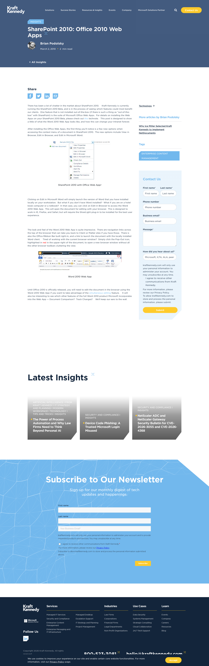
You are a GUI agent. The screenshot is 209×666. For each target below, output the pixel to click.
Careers (165, 622)
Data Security (139, 614)
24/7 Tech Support (141, 630)
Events (112, 10)
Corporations (110, 618)
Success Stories (68, 10)
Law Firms (109, 614)
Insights (60, 414)
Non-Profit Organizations (115, 630)
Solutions (49, 10)
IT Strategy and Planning (87, 622)
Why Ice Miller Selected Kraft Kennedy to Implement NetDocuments (155, 129)
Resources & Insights (92, 10)
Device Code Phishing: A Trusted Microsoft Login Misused (102, 426)
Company (127, 10)
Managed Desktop (84, 614)
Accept (173, 660)
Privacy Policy (161, 292)
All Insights (39, 62)
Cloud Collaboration (142, 626)
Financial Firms (111, 622)
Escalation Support (84, 618)
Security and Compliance (102, 414)
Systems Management (143, 618)
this (86, 118)
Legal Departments (113, 626)
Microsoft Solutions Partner (151, 10)
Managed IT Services (56, 614)
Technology (145, 105)
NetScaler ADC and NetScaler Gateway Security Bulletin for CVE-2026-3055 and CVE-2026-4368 (157, 423)
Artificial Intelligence (48, 402)
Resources (166, 626)
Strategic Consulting (142, 622)
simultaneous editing (100, 292)
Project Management (85, 626)
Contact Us (191, 10)
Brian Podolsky (52, 43)
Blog (164, 630)
